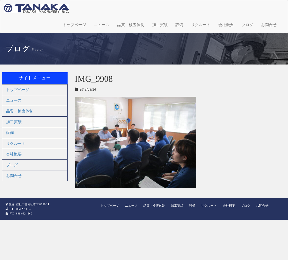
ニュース (101, 25)
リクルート (200, 25)
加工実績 (160, 25)
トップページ (74, 25)
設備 (179, 25)
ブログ (247, 25)
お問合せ (269, 25)
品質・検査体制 (130, 25)
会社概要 (226, 25)
